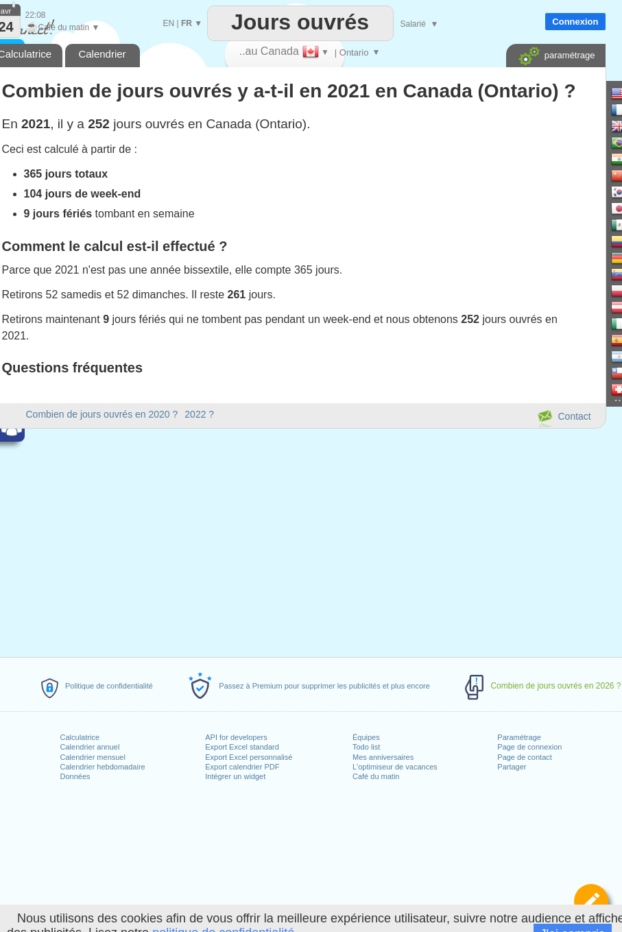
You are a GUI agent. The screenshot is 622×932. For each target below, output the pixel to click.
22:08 (35, 15)
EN (169, 23)
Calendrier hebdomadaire (102, 767)
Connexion (575, 21)
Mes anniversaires (383, 757)
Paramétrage (519, 737)
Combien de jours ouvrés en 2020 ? (102, 414)
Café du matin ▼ (62, 27)
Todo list (366, 747)
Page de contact (524, 757)
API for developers (236, 737)
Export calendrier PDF (242, 767)
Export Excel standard (242, 747)
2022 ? (199, 414)
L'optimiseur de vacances (395, 767)
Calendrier (101, 54)
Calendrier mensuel (92, 757)
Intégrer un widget (235, 776)
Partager (511, 767)
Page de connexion (529, 747)
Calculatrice (79, 737)
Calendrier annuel (90, 747)
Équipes (366, 737)
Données (75, 776)
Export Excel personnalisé (248, 757)
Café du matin (375, 776)
